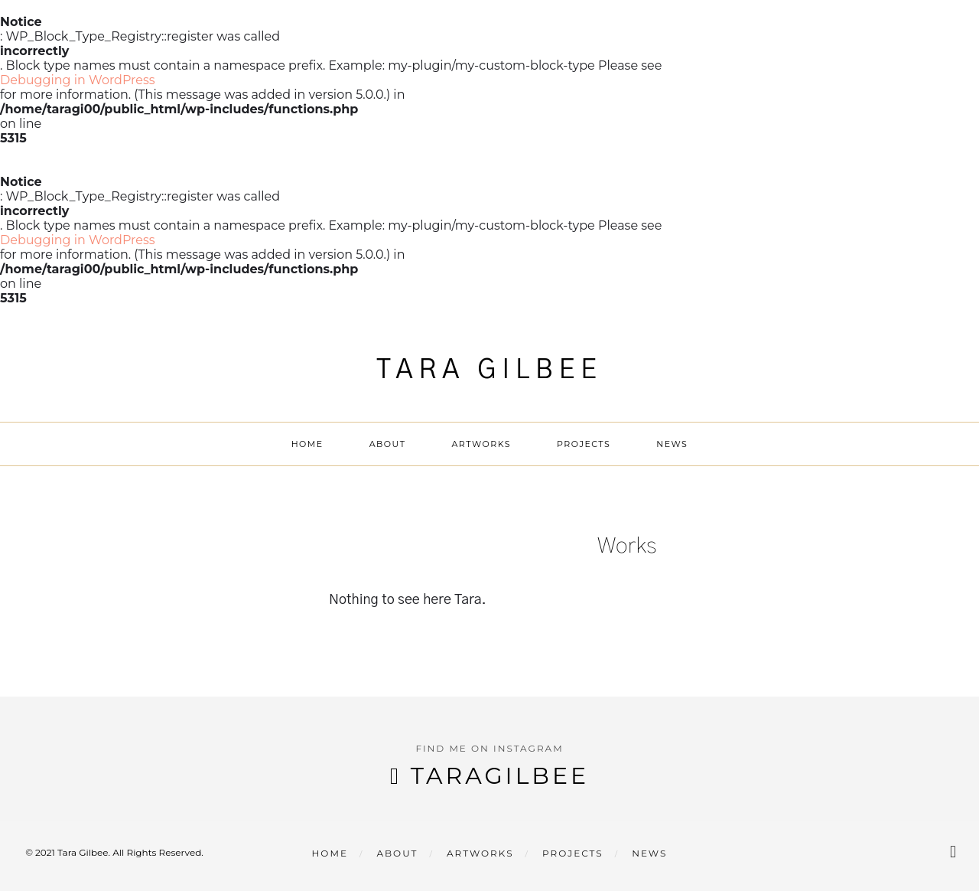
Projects (583, 444)
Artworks (481, 444)
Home (307, 444)
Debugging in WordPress (77, 80)
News (672, 444)
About (387, 444)
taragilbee (500, 776)
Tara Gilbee (489, 370)
